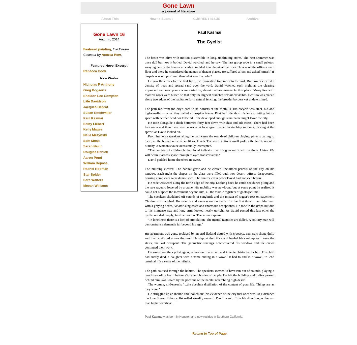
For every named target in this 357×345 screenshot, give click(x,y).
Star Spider (92, 174)
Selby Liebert (93, 124)
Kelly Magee (92, 129)
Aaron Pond (92, 157)
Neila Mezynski (95, 135)
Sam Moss (91, 141)
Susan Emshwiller (97, 113)
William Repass (95, 163)
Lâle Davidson (94, 101)
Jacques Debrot (95, 107)
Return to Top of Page (209, 333)
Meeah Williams (95, 186)
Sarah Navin (92, 146)
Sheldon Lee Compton (100, 96)
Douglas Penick (95, 152)
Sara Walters (93, 180)
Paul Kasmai (93, 118)
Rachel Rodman (95, 169)
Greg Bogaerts (94, 90)
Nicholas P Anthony (98, 84)
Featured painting (97, 49)
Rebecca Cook (94, 71)
